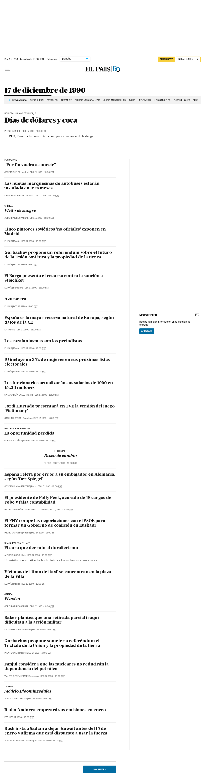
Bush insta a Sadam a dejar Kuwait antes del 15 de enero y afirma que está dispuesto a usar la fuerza (55, 731)
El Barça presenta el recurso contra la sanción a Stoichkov (53, 278)
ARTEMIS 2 (66, 100)
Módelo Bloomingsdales (27, 692)
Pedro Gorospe (13, 532)
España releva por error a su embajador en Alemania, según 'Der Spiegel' (59, 477)
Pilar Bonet (11, 653)
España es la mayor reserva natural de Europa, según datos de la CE (59, 320)
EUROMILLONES (182, 100)
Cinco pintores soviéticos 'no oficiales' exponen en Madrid (55, 232)
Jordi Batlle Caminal (16, 218)
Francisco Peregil (14, 195)
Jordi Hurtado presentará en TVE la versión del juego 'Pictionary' (59, 408)
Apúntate (146, 331)
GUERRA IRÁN (36, 100)
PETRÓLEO (52, 100)
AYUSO (132, 100)
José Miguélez (12, 172)
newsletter (148, 315)
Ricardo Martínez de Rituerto (21, 509)
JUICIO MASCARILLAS (115, 100)
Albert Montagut (14, 740)
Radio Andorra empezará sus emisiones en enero (55, 710)
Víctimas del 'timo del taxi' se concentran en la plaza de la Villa (57, 574)
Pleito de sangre (20, 211)
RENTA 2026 (145, 100)
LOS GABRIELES (162, 100)
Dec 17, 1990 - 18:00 (34, 131)
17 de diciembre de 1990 (44, 90)
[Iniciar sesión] (188, 59)
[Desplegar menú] (7, 69)
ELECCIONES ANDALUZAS (87, 100)
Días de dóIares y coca (40, 120)
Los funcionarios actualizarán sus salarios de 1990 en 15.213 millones (58, 385)
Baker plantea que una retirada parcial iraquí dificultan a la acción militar (51, 620)
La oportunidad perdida (29, 434)
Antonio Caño (12, 555)
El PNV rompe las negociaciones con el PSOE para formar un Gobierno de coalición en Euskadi (54, 523)
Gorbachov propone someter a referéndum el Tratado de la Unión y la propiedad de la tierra (52, 643)
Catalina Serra (12, 418)
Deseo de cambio (60, 456)
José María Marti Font (17, 486)
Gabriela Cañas (13, 440)
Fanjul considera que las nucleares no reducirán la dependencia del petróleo (56, 666)
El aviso (12, 599)
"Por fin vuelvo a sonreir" (30, 165)
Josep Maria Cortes (15, 698)
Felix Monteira (12, 629)
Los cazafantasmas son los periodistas (43, 341)
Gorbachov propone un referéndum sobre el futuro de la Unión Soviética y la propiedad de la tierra (58, 255)
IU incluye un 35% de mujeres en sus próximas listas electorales (57, 362)
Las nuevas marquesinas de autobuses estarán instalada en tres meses (51, 186)
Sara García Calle (14, 395)
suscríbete (166, 59)
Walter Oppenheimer (16, 676)
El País (8, 241)
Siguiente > (99, 769)
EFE (6, 717)
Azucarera (15, 299)
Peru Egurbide (12, 131)
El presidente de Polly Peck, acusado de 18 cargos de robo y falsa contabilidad (57, 500)
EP (5, 329)
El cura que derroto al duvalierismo (41, 548)
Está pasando (19, 100)
